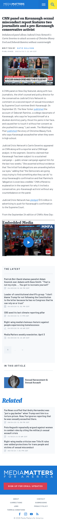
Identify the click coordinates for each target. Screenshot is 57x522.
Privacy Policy (41, 506)
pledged (34, 199)
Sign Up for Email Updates (25, 486)
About (16, 499)
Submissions (41, 503)
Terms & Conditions (16, 510)
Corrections (16, 503)
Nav (41, 4)
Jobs (16, 506)
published (38, 109)
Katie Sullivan (25, 48)
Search (52, 4)
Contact (41, 499)
